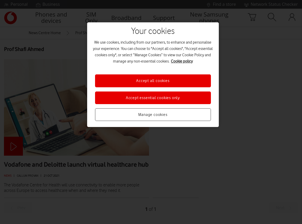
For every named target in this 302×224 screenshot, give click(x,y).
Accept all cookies (152, 80)
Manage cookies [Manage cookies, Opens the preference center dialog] (152, 114)
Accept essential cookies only (153, 97)
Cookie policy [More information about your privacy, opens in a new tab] (182, 61)
